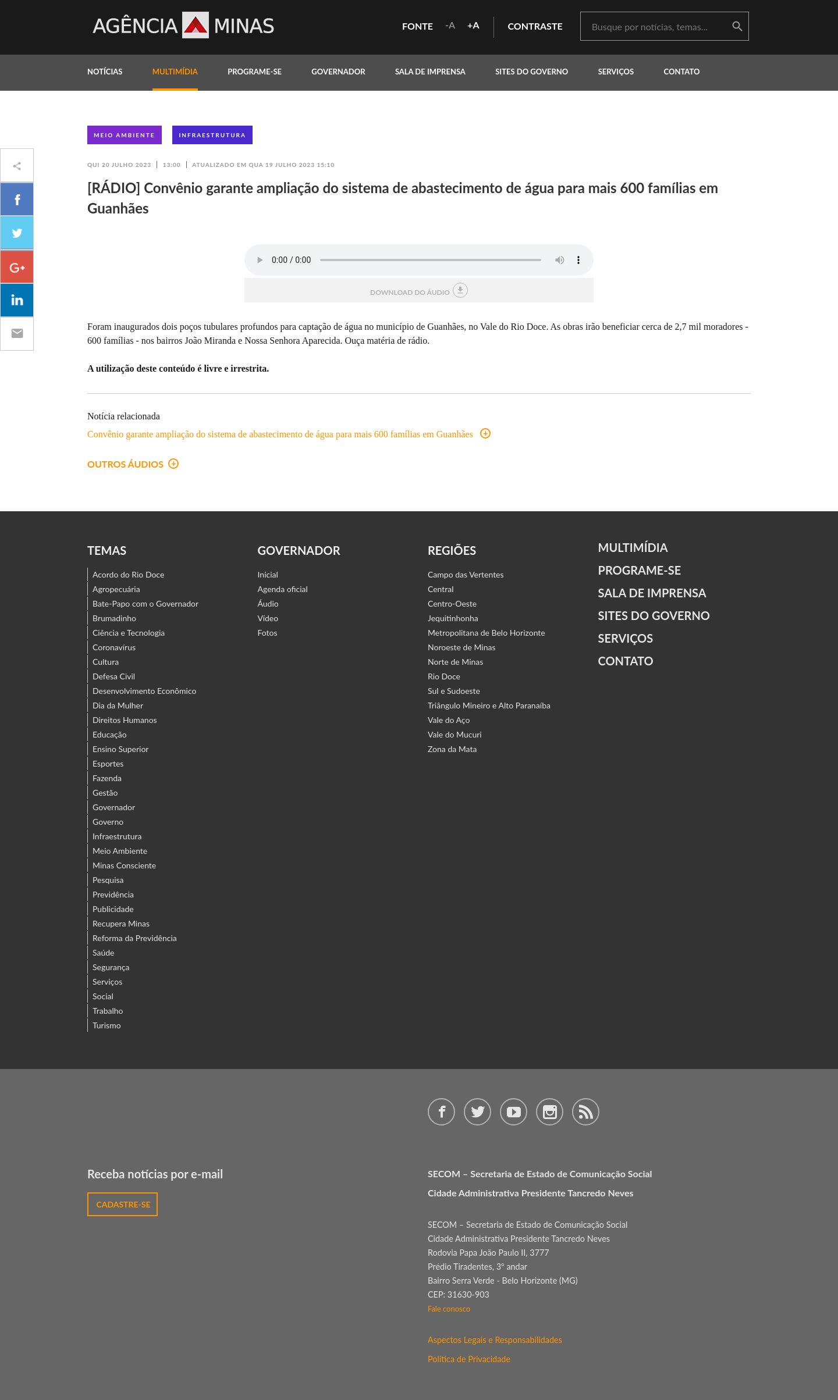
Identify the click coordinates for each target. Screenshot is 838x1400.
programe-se (255, 71)
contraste (535, 25)
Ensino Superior (120, 749)
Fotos (268, 632)
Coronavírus (114, 647)
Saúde (104, 952)
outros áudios (133, 463)
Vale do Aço (449, 720)
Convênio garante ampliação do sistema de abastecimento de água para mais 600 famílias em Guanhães (289, 434)
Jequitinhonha (453, 618)
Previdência (113, 894)
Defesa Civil (114, 676)
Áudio (268, 603)
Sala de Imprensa (430, 71)
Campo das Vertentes (466, 574)
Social (103, 996)
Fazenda (107, 778)
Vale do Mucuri (455, 734)
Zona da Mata (452, 749)
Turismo (107, 1025)
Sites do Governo (531, 71)
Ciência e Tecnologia (129, 632)
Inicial (268, 574)
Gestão (105, 792)
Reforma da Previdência (135, 938)
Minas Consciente (124, 865)
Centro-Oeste (452, 603)
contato (682, 71)
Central (441, 589)
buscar (737, 26)
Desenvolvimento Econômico (144, 691)
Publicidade (113, 909)
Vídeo (268, 618)
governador (338, 71)
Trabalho (108, 1011)
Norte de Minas (455, 662)
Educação (110, 734)
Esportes (108, 763)
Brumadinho (114, 618)
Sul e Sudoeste (454, 691)
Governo (108, 822)
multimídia (175, 71)
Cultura (106, 662)
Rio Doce (444, 676)
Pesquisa (108, 880)
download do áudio (419, 290)
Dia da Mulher (118, 705)
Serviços (616, 71)
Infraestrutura (212, 134)
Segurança (111, 967)
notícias (104, 71)
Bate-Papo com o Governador (145, 603)
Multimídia (633, 547)
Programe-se (639, 570)
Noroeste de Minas (461, 647)
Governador (114, 807)
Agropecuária (116, 589)
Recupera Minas (121, 923)
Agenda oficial (283, 589)
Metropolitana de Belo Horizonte (486, 632)
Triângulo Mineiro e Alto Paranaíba (489, 705)
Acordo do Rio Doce (128, 574)
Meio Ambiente (124, 134)
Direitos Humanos (125, 720)
